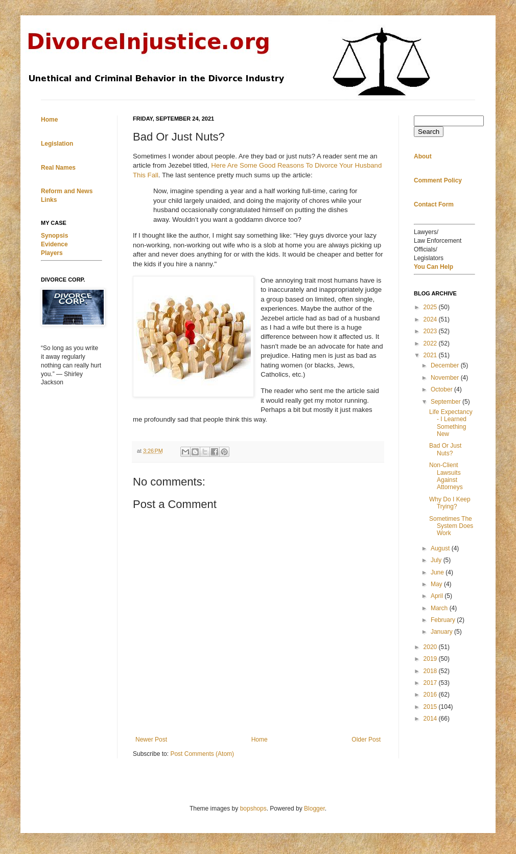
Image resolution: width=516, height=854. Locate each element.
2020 (431, 647)
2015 (431, 706)
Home (259, 739)
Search (428, 131)
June (438, 572)
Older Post (366, 739)
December (446, 365)
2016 (431, 694)
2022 (431, 343)
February (444, 620)
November (446, 377)
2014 (431, 718)
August (441, 548)
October (442, 389)
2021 (431, 355)
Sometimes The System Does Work (451, 526)
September (446, 401)
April (437, 595)
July (437, 560)
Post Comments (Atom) (202, 753)
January (442, 631)
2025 (431, 307)
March (440, 608)
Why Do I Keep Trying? (450, 503)
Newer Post (151, 739)
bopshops (253, 808)
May (437, 584)
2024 (431, 319)
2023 (431, 331)
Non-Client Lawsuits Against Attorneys (446, 476)
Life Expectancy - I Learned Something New (451, 422)
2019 (431, 658)
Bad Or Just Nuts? (445, 449)
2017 (431, 682)
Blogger (314, 808)
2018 (431, 671)
